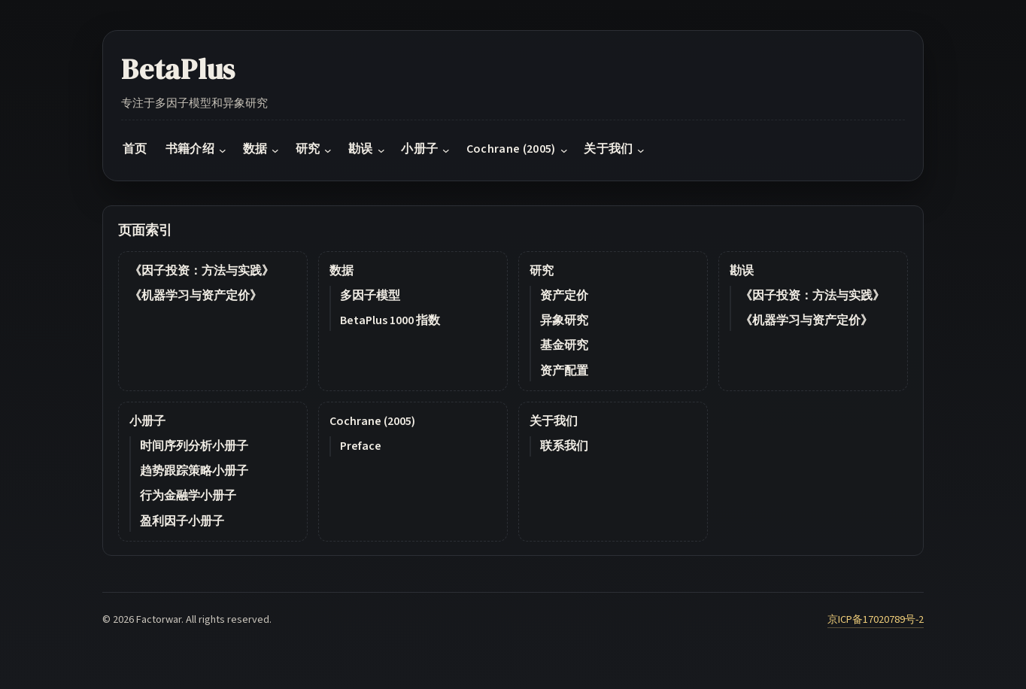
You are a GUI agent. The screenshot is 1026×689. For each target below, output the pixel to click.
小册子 (147, 421)
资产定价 (564, 295)
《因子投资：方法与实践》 (201, 271)
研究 (542, 271)
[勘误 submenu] (381, 150)
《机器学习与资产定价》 (195, 295)
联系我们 (564, 446)
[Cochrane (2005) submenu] (564, 150)
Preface (360, 446)
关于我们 (554, 421)
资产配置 (564, 371)
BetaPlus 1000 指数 (390, 320)
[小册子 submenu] (446, 150)
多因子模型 (370, 295)
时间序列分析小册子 (194, 446)
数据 (341, 271)
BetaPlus (178, 69)
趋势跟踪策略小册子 (194, 471)
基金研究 (564, 345)
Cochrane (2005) (372, 421)
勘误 (742, 271)
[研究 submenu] (328, 150)
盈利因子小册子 (182, 521)
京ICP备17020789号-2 (875, 619)
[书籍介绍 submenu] (222, 150)
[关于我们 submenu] (641, 150)
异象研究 (564, 320)
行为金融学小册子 (188, 495)
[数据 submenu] (275, 150)
